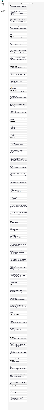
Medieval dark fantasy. (14, 197)
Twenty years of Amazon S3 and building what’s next (18, 344)
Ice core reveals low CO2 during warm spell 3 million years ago (18, 368)
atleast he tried (13, 135)
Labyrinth (12, 200)
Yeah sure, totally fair (13, 143)
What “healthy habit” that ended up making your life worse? (18, 259)
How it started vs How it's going (15, 274)
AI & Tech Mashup (3, 3)
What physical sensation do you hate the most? (17, 258)
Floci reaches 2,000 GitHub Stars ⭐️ (15, 346)
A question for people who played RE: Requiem (17, 176)
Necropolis (12, 204)
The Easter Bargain (13, 198)
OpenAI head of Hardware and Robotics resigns (17, 397)
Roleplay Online (2, 11)
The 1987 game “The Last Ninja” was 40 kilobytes (17, 45)
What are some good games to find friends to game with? (18, 175)
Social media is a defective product (14, 361)
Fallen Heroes (13, 188)
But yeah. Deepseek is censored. (15, 138)
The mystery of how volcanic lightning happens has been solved (18, 369)
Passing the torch (13, 12)
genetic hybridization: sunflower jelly (15, 211)
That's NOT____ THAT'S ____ (15, 145)
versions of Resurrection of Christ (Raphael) (16, 214)
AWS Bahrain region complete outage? (16, 345)
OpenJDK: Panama (13, 82)
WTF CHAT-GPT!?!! (13, 400)
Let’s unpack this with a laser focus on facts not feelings (18, 393)
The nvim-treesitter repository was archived (15, 223)
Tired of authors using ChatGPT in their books (17, 398)
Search (31, 3)
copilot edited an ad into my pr (14, 222)
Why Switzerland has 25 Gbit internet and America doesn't (18, 59)
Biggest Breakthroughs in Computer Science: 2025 (17, 83)
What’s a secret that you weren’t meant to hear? (17, 254)
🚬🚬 (11, 391)
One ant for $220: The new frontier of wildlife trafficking (18, 52)
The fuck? (12, 149)
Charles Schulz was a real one (15, 14)
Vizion (12, 189)
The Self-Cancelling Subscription (14, 236)
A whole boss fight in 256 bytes (15, 76)
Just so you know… (13, 127)
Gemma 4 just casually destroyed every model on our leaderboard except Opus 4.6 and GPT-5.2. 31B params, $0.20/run (17, 276)
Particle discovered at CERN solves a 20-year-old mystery (17, 362)
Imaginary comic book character (15, 190)
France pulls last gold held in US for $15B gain (17, 44)
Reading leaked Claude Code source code (15, 230)
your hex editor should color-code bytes (15, 229)
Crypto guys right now (14, 315)
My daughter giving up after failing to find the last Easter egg (19, 11)
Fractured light (13, 219)
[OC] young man (13, 126)
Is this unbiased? (13, 142)
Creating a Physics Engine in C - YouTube (16, 81)
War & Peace (12, 184)
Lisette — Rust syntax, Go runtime (14, 238)
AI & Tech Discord (3, 5)
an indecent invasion (13, 181)
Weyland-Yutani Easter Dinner (15, 215)
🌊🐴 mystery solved (14, 392)
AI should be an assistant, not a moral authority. (17, 150)
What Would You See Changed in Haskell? (15, 237)
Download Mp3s (2, 4)
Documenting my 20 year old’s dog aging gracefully (17, 13)
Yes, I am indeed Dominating (14, 399)
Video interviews (13, 134)
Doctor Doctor (13, 128)
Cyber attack (12, 129)
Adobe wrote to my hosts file (13, 235)
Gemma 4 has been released (15, 269)
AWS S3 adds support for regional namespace (17, 358)
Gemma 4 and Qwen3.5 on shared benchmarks (17, 281)
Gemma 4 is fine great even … (15, 282)
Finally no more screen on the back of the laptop (17, 144)
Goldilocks (12, 199)
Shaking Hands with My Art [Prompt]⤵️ (16, 191)
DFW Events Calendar (3, 10)
